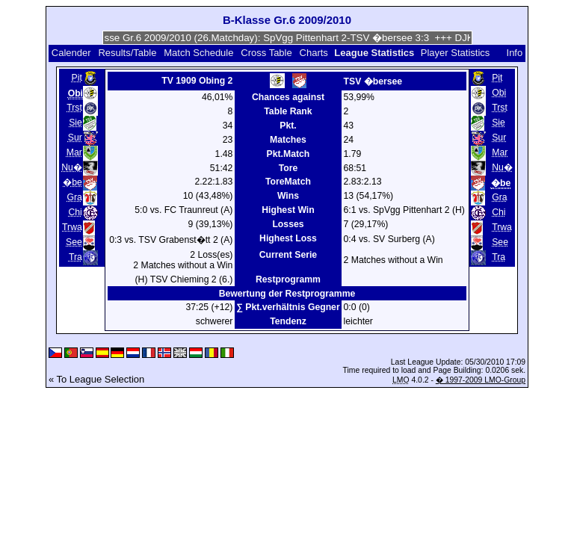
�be (72, 182)
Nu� (71, 167)
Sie (75, 122)
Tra (75, 257)
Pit (77, 77)
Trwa (72, 227)
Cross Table (266, 52)
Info (515, 52)
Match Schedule (198, 52)
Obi (499, 92)
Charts (314, 52)
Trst (74, 107)
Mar (74, 152)
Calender (71, 52)
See (74, 242)
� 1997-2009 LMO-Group (480, 380)
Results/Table (127, 52)
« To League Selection (96, 379)
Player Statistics (455, 52)
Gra (74, 197)
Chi (74, 212)
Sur (75, 137)
